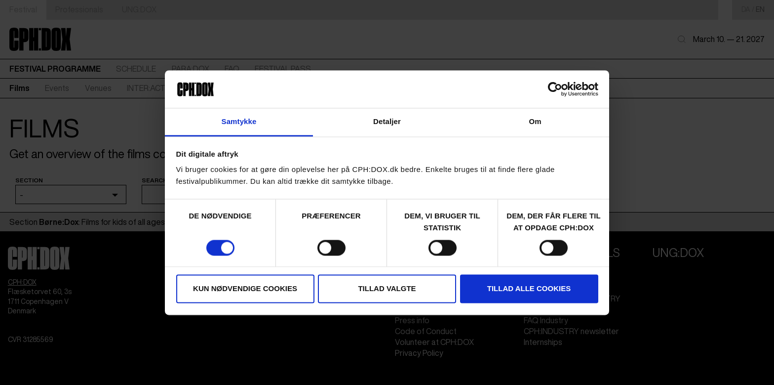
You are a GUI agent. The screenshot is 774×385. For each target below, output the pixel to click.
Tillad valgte (387, 289)
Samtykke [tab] (239, 122)
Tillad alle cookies (529, 289)
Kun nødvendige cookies (245, 289)
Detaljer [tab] (387, 122)
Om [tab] (535, 122)
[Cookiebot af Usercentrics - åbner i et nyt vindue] (555, 89)
